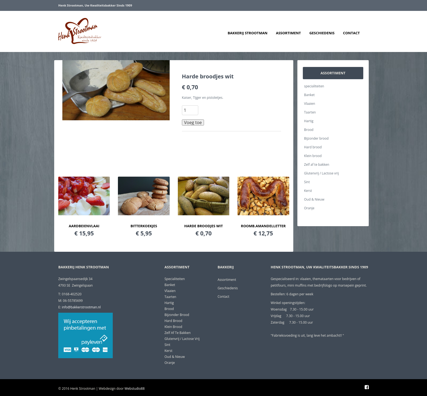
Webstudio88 (134, 388)
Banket (309, 95)
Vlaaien (309, 103)
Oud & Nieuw (314, 199)
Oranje (309, 208)
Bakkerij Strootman (247, 32)
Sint (307, 182)
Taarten (310, 112)
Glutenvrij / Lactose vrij (321, 173)
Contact (351, 32)
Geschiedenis (322, 32)
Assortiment (288, 32)
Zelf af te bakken (316, 164)
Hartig (308, 121)
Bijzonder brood (316, 138)
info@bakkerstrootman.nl (81, 307)
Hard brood (313, 147)
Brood (308, 129)
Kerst (308, 190)
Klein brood (313, 156)
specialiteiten (314, 86)
